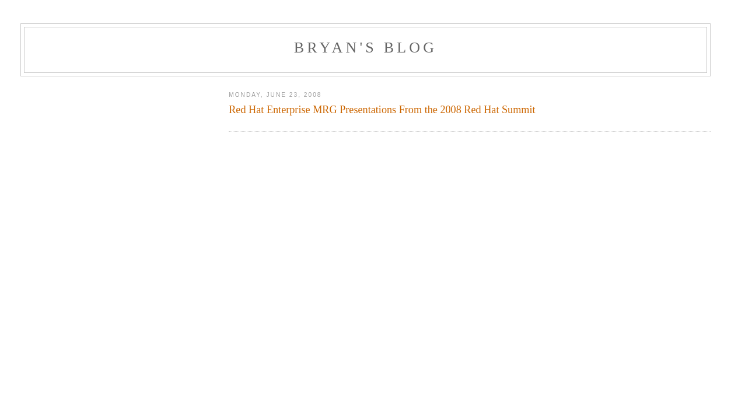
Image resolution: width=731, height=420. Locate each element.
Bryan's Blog (366, 47)
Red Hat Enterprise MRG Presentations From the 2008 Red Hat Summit (382, 110)
